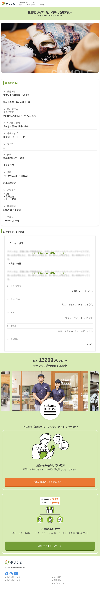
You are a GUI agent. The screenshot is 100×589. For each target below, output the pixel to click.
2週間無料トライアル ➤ (50, 546)
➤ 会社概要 (56, 577)
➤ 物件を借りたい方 (13, 580)
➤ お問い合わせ (58, 583)
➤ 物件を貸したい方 (13, 577)
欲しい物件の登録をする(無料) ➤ (50, 482)
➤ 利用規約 (56, 580)
